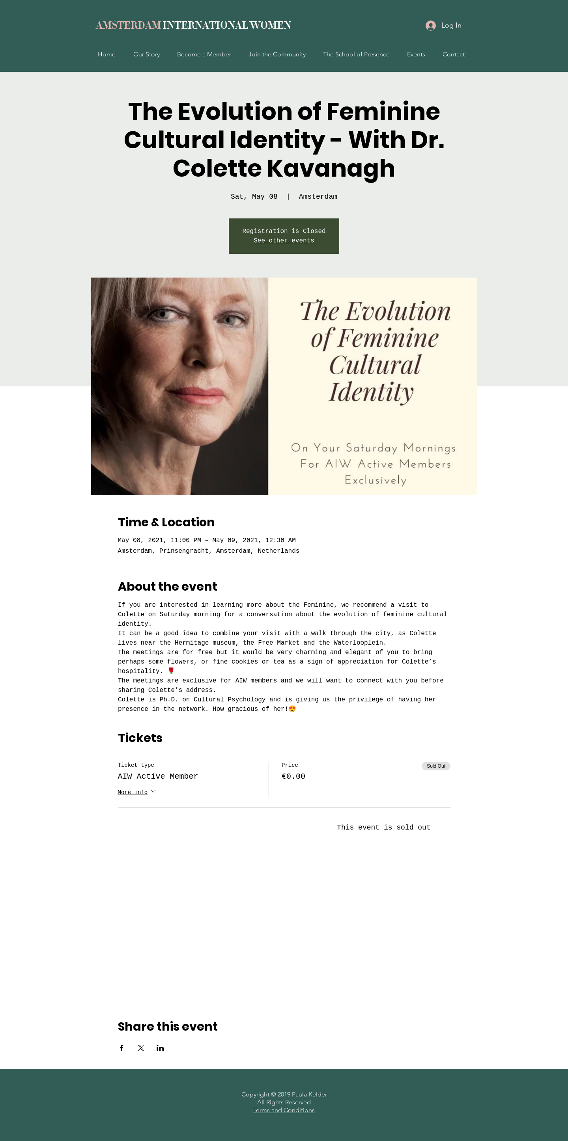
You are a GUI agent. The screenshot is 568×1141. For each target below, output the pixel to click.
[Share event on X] (141, 1048)
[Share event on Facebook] (121, 1048)
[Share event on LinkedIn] (160, 1048)
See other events (284, 240)
